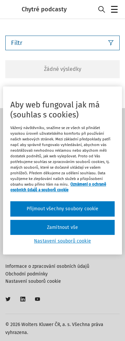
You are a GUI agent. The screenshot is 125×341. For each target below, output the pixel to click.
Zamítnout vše (62, 227)
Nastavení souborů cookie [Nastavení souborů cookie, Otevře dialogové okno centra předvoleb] (62, 241)
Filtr (62, 43)
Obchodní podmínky (26, 274)
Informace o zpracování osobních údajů (47, 266)
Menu (115, 10)
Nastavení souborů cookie (33, 281)
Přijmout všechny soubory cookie (63, 209)
